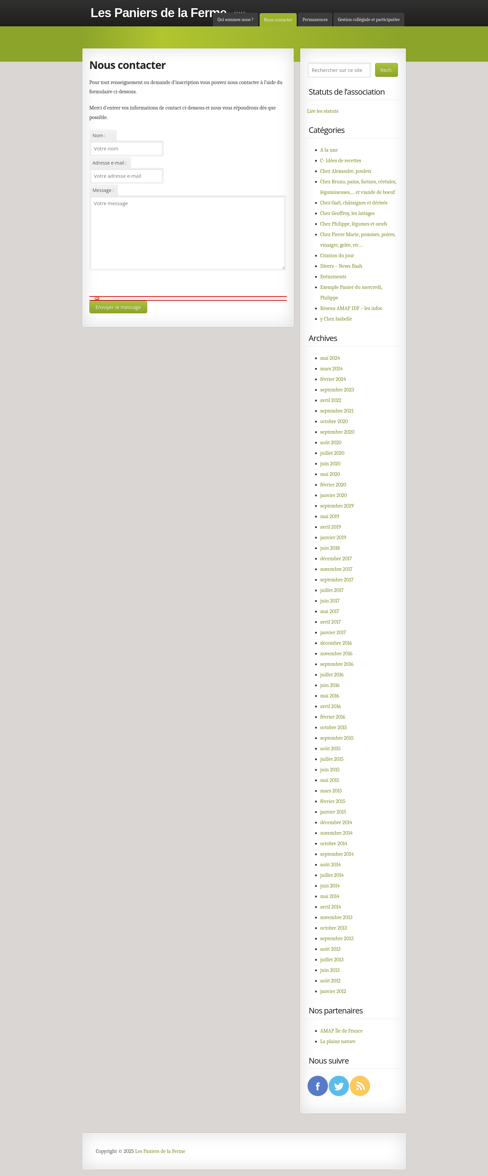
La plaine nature (338, 1041)
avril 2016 (330, 706)
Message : (103, 190)
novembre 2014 (336, 833)
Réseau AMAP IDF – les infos (351, 308)
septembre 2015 (337, 738)
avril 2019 (330, 527)
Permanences (315, 19)
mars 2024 (331, 369)
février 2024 (333, 379)
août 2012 (330, 981)
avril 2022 (331, 400)
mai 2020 (330, 474)
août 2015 (330, 749)
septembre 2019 (337, 506)
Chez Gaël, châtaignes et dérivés (354, 203)
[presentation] (139, 283)
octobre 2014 (333, 844)
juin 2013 (330, 970)
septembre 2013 (337, 939)
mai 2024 (330, 358)
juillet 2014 (332, 875)
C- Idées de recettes (340, 161)
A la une (329, 150)
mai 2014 (330, 896)
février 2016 (332, 717)
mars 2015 (331, 791)
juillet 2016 (332, 675)
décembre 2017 (336, 559)
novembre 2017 (336, 569)
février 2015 (332, 801)
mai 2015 (330, 780)
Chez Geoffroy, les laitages (347, 213)
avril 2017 (330, 622)
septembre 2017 (337, 580)
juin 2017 (330, 601)
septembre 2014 (337, 854)
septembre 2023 (337, 390)
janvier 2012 (333, 991)
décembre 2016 (336, 643)
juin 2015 (330, 770)
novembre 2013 (336, 917)
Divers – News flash (341, 266)
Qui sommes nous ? (235, 19)
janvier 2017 (333, 632)
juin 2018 (330, 548)
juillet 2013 (332, 960)
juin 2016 (330, 685)
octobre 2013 (333, 928)
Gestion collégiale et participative (369, 19)
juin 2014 (330, 886)
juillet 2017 (332, 590)
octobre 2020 (334, 421)
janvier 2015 (333, 812)
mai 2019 (330, 516)
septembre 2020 (337, 432)
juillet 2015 (332, 759)
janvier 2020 (333, 495)
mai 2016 (330, 696)
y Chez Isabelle (336, 319)
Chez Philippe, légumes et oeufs (353, 224)
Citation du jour (337, 256)
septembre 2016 (337, 664)
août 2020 (331, 443)
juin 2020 (330, 464)
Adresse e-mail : (110, 163)
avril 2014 (330, 907)
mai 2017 (330, 611)
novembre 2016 (336, 654)
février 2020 (333, 485)
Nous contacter (278, 20)
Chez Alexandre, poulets (346, 171)
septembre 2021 (337, 411)
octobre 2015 (333, 727)
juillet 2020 (332, 453)
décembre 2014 (336, 822)
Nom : (99, 135)
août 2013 (330, 949)
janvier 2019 (333, 538)
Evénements (333, 277)
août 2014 (330, 865)
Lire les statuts (323, 111)
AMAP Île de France (341, 1031)
